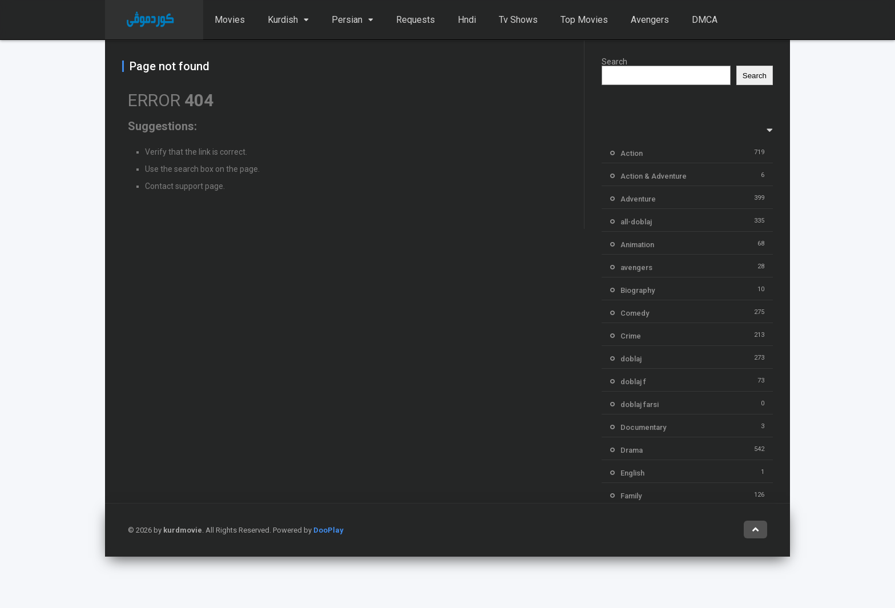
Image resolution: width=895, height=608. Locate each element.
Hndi (467, 19)
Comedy (634, 313)
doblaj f (633, 381)
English (632, 473)
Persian (347, 19)
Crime (630, 336)
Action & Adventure (653, 176)
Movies (230, 19)
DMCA (704, 19)
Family (631, 496)
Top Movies (584, 19)
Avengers (650, 19)
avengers (636, 267)
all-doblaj (636, 222)
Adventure (638, 199)
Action (631, 153)
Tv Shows (518, 19)
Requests (415, 19)
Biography (637, 290)
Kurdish (283, 19)
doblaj (631, 359)
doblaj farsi (639, 404)
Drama (631, 450)
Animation (637, 244)
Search (614, 61)
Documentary (643, 427)
